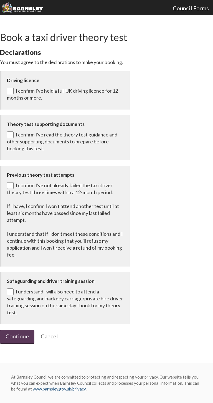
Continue (17, 336)
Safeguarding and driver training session (51, 281)
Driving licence (23, 80)
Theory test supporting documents (46, 124)
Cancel (49, 336)
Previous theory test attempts (40, 175)
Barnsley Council (24, 7)
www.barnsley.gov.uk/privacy (59, 388)
